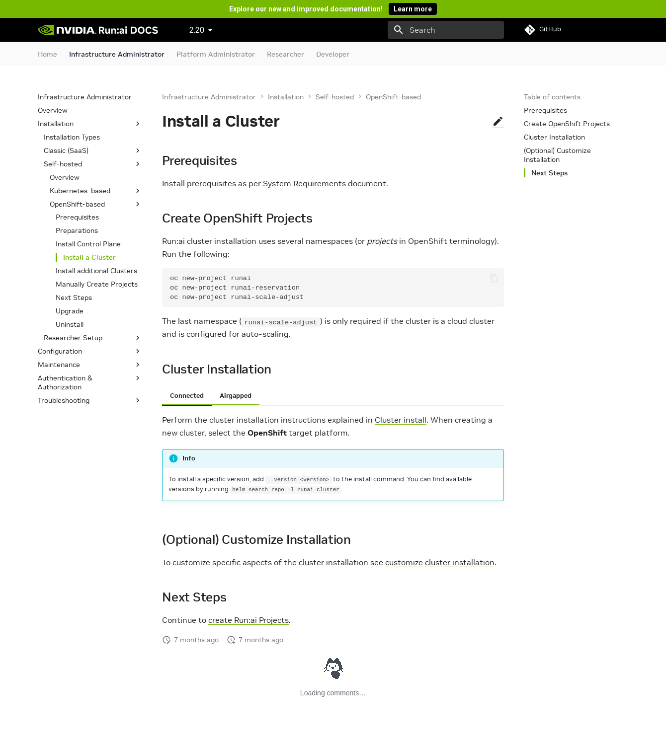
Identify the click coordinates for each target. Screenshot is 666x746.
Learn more (413, 9)
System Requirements (304, 183)
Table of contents (552, 96)
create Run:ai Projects (248, 620)
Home (47, 54)
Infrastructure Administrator (117, 54)
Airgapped (235, 395)
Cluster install (400, 420)
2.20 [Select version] (196, 30)
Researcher (285, 54)
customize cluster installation (440, 562)
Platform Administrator (215, 54)
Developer (332, 54)
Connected (187, 395)
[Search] (446, 30)
